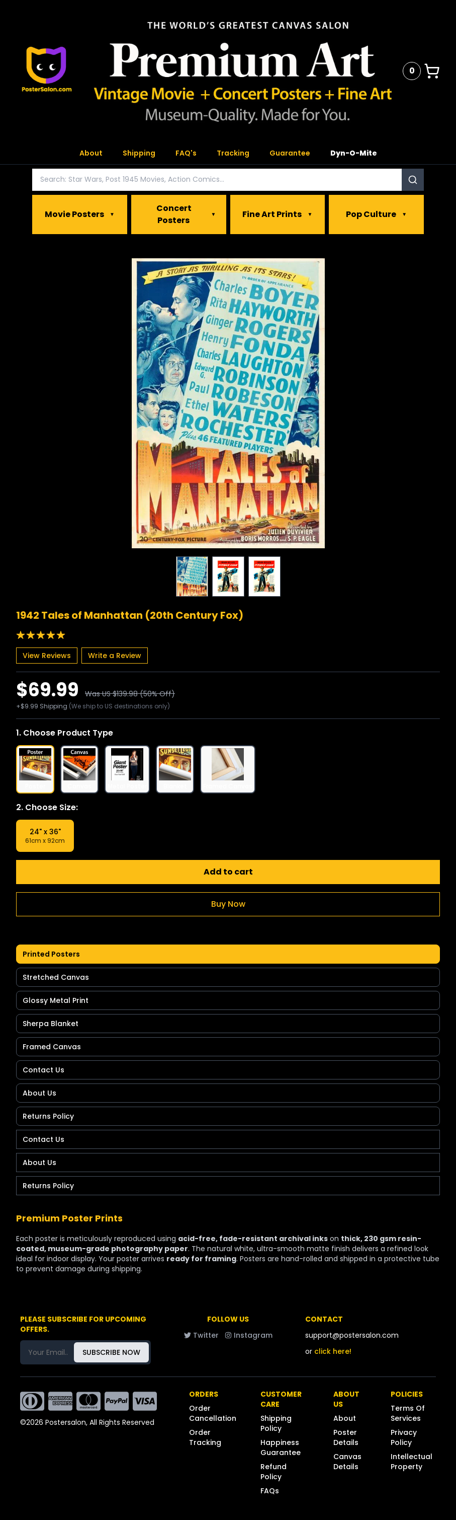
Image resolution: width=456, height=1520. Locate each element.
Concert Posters (186, 214)
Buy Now (228, 904)
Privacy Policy (404, 1437)
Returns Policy (48, 1116)
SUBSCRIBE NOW (111, 1352)
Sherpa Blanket (50, 1024)
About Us (39, 1093)
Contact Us (43, 1070)
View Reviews (47, 655)
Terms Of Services (408, 1413)
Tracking (233, 153)
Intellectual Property (411, 1462)
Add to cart (228, 872)
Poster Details (345, 1437)
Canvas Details (347, 1462)
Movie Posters (80, 214)
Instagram (248, 1335)
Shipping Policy (276, 1423)
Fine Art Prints (277, 214)
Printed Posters (51, 954)
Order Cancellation (212, 1413)
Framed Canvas (52, 1047)
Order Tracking (205, 1437)
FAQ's (186, 153)
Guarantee (289, 153)
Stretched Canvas (56, 977)
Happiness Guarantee (280, 1447)
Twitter (201, 1335)
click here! (332, 1351)
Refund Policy (273, 1472)
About (91, 153)
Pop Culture (376, 214)
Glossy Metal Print (55, 1000)
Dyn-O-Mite (353, 153)
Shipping (139, 153)
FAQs (269, 1491)
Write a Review (114, 655)
